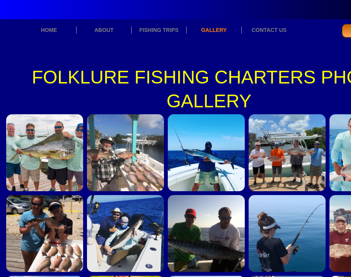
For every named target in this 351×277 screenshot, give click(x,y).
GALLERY (214, 30)
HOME (49, 30)
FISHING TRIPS (159, 30)
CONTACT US (269, 30)
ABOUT (104, 30)
